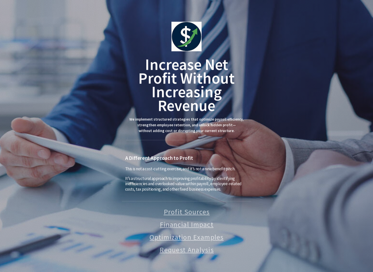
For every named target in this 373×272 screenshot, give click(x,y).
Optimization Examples (186, 237)
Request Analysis (187, 250)
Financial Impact (186, 225)
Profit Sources (187, 212)
